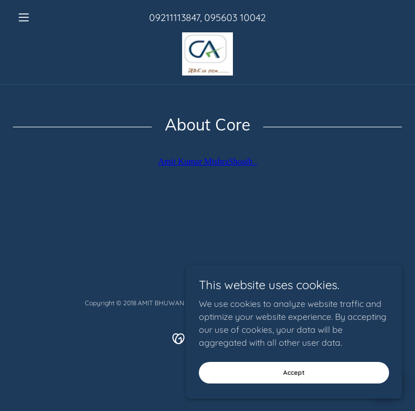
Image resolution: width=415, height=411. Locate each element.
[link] (207, 54)
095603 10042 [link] (235, 17)
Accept (294, 372)
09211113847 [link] (174, 17)
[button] (42, 17)
